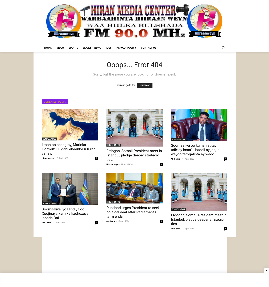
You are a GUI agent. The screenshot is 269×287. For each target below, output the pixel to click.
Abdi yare (175, 158)
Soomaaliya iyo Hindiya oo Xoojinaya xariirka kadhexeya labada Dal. (65, 213)
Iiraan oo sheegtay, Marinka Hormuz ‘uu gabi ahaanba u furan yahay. (69, 149)
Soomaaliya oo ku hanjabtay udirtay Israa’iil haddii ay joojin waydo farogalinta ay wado (195, 149)
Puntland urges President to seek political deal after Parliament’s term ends (133, 212)
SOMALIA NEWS (49, 139)
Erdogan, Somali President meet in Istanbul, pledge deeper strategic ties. (134, 155)
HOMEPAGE (145, 85)
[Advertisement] (134, 261)
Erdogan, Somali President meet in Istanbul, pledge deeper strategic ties (199, 219)
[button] (223, 48)
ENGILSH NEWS (113, 145)
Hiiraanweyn (48, 158)
